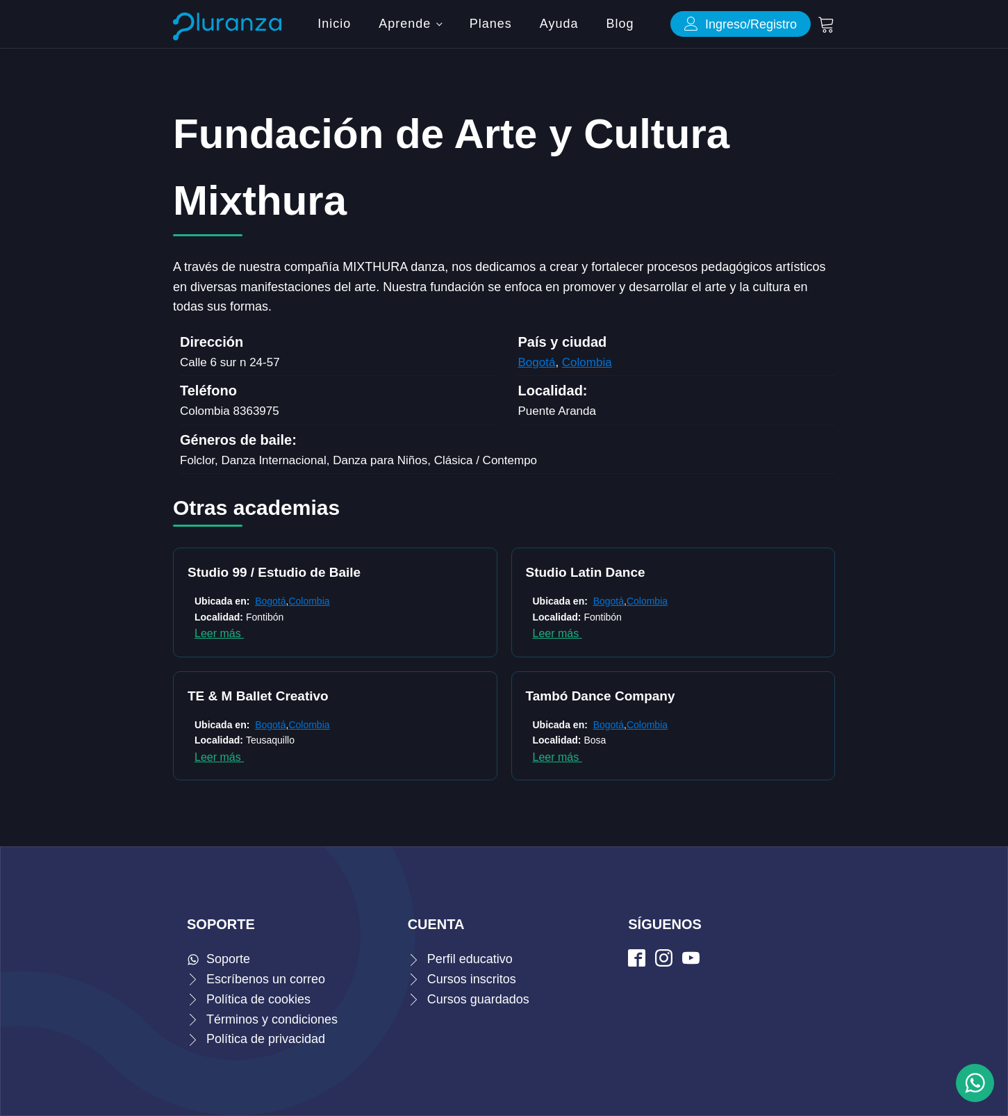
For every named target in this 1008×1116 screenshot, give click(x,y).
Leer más (219, 633)
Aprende (405, 24)
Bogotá (537, 362)
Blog (620, 24)
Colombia (587, 362)
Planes (491, 24)
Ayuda (559, 24)
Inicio (334, 24)
